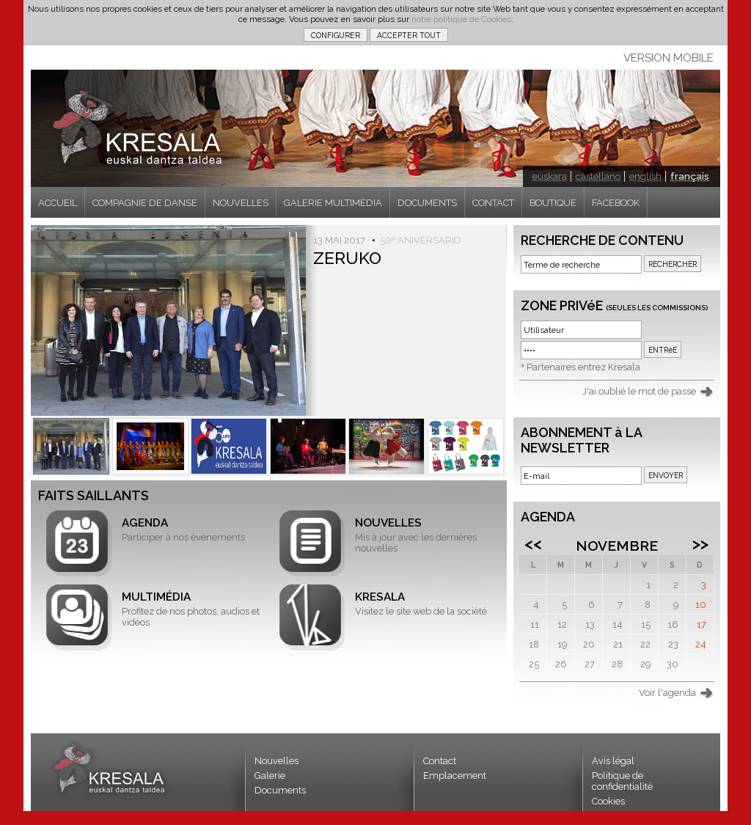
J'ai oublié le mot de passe (639, 391)
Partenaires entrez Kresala (583, 367)
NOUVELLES (240, 202)
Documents (280, 790)
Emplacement (454, 775)
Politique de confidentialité (622, 781)
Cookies (608, 801)
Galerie (269, 775)
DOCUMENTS (427, 202)
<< (533, 543)
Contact (439, 760)
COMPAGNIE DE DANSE (144, 202)
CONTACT (493, 202)
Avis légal (613, 760)
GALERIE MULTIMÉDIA (333, 202)
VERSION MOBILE (668, 58)
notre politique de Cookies (461, 19)
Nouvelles (276, 760)
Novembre (617, 546)
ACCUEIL (57, 202)
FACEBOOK (616, 202)
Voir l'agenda (667, 692)
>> (700, 543)
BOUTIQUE (553, 202)
